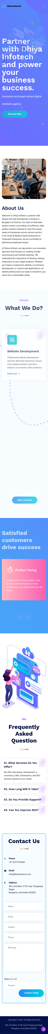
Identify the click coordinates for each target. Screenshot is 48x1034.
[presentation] (19, 616)
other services (26, 500)
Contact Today (31, 993)
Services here (15, 114)
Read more (12, 375)
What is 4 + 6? (10, 979)
